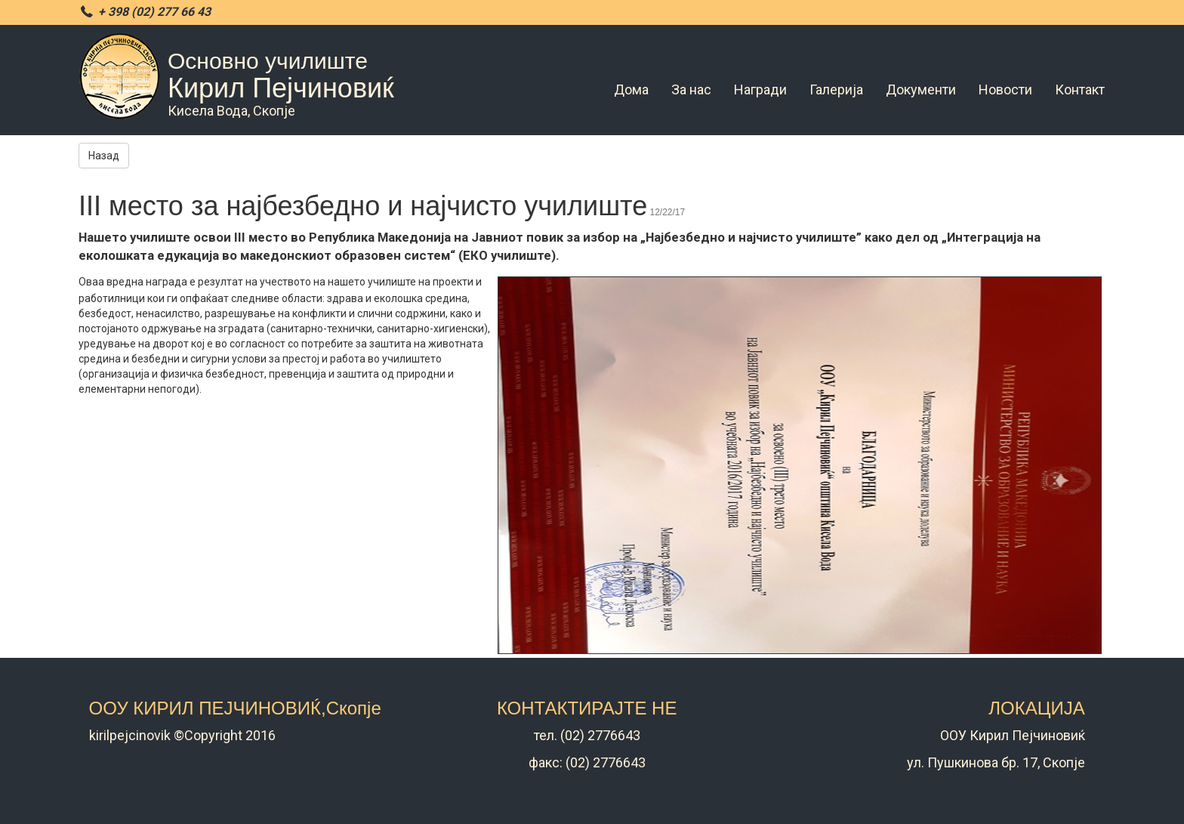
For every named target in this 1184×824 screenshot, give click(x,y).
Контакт (1080, 89)
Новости (1005, 89)
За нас (691, 89)
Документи (921, 89)
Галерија (836, 89)
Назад (103, 156)
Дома (631, 89)
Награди (760, 89)
